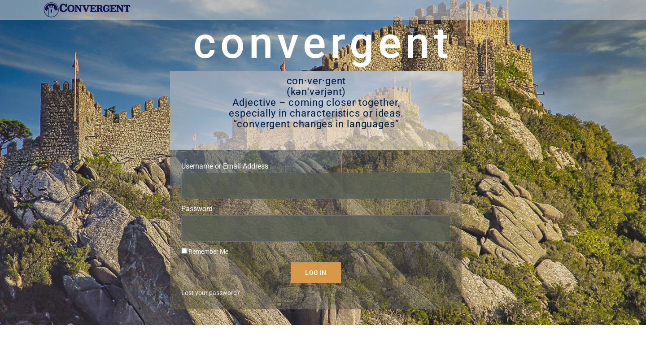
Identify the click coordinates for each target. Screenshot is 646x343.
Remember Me (204, 260)
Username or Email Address (224, 175)
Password (197, 217)
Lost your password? (210, 301)
